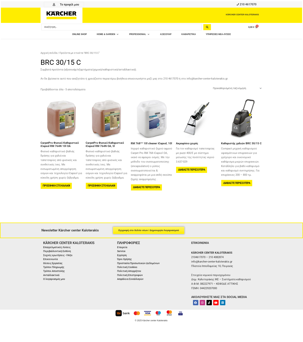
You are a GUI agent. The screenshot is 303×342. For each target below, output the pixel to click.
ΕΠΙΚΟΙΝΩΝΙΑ (201, 246)
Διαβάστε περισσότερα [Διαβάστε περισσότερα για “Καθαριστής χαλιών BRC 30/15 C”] (237, 185)
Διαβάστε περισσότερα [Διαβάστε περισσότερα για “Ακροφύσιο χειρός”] (191, 172)
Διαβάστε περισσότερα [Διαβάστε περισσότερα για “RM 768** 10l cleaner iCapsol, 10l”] (146, 189)
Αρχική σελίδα (49, 54)
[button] (101, 35)
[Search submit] (207, 28)
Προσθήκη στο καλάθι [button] (56, 188)
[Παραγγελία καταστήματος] (235, 89)
